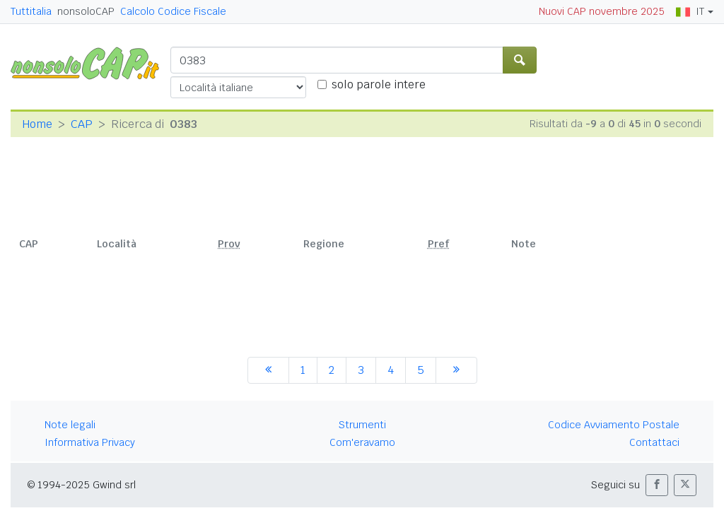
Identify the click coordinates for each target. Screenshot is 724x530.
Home (37, 124)
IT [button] (690, 11)
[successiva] (456, 370)
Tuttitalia (31, 11)
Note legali (70, 424)
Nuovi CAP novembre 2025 (602, 11)
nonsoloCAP (86, 11)
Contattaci (654, 442)
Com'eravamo (362, 442)
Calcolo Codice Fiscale (173, 11)
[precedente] (268, 370)
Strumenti (362, 424)
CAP (82, 124)
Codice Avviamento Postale (613, 424)
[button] (657, 485)
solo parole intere (379, 84)
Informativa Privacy (90, 442)
